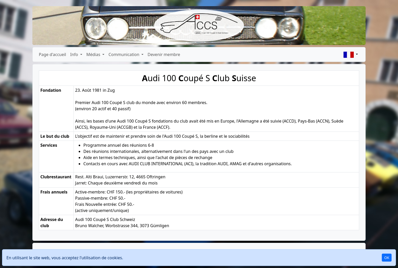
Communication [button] (124, 54)
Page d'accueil (52, 54)
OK (386, 257)
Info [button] (74, 54)
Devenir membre (164, 54)
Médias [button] (93, 54)
